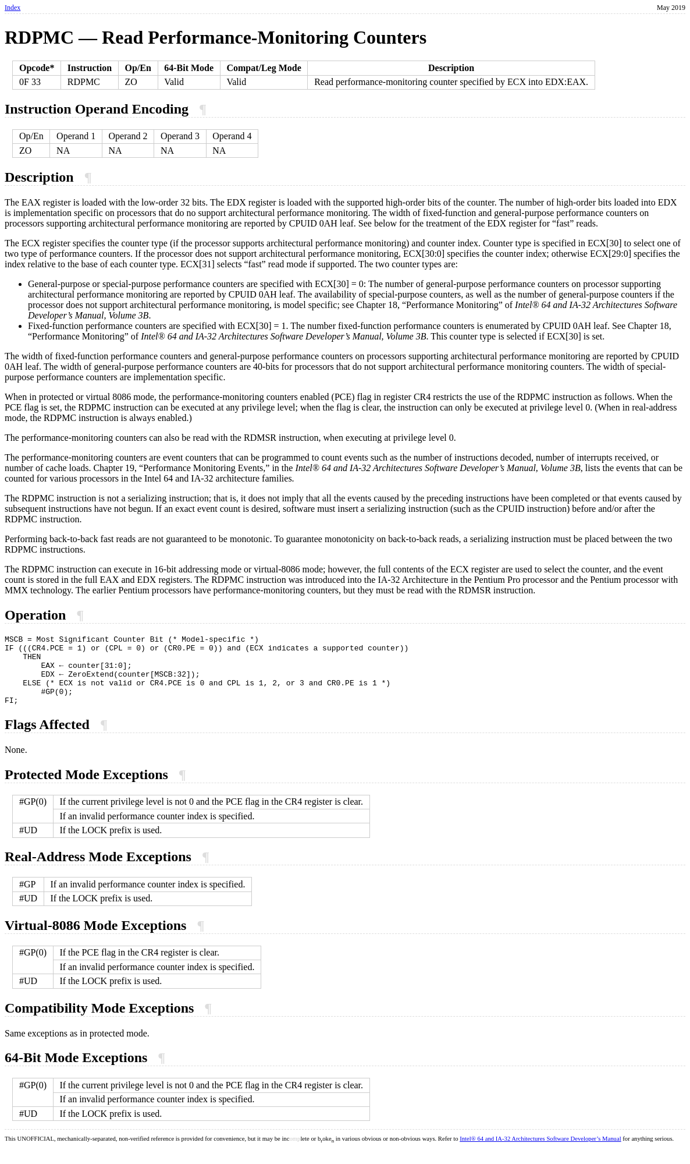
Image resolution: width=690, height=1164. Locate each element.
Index (12, 7)
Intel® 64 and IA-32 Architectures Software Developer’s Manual (540, 1152)
